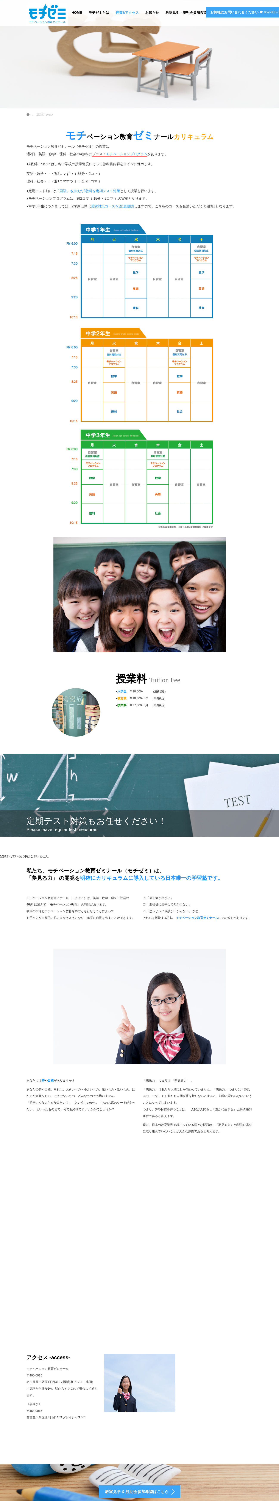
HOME (77, 12)
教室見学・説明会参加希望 (186, 12)
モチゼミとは (99, 12)
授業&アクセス (127, 12)
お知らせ (152, 12)
